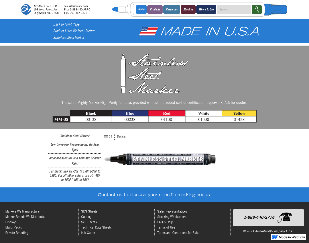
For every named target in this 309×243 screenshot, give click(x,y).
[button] (155, 9)
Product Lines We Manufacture (74, 31)
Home (141, 9)
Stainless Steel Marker (68, 38)
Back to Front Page (66, 25)
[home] (57, 9)
